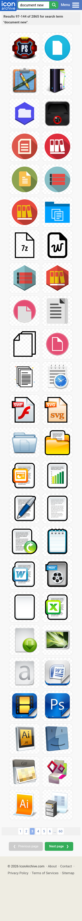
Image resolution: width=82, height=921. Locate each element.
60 (61, 831)
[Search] (53, 5)
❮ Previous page (25, 846)
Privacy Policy (18, 873)
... (54, 831)
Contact (66, 866)
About (52, 866)
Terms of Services (45, 873)
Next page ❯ (59, 846)
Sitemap (68, 873)
